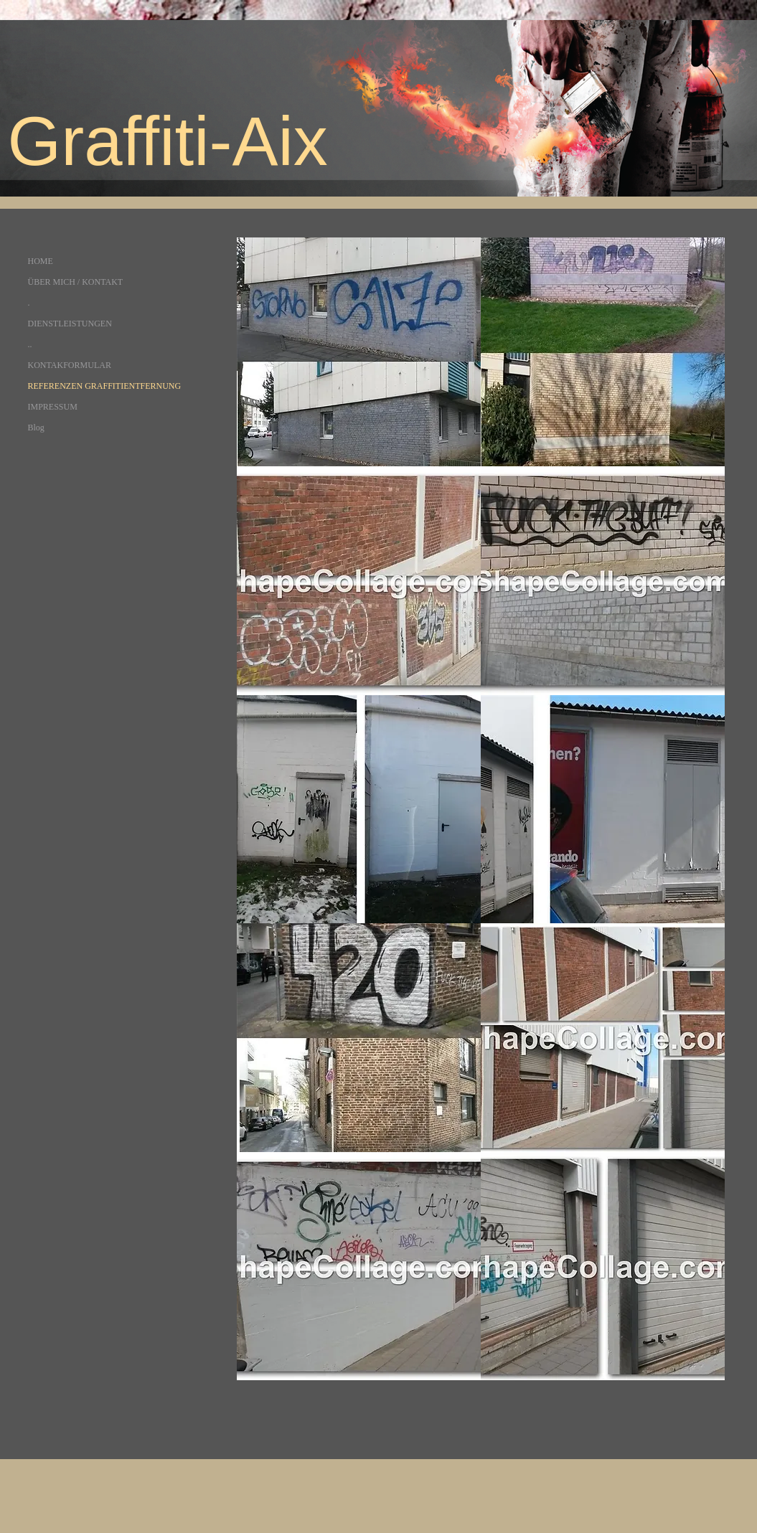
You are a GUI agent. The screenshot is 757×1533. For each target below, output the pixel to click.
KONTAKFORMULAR (69, 365)
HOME (40, 261)
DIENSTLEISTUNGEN (70, 324)
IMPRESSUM (52, 407)
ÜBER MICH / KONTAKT (75, 282)
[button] (359, 351)
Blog (36, 428)
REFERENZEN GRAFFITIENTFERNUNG (105, 386)
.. (30, 344)
